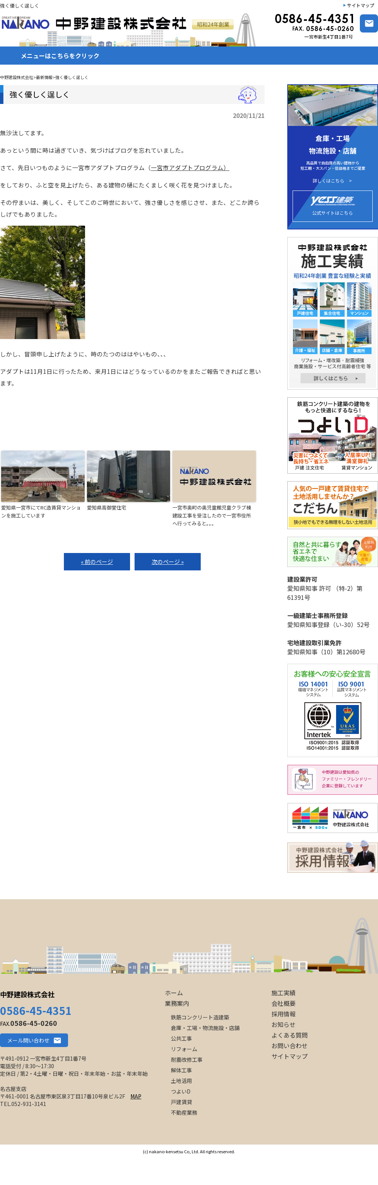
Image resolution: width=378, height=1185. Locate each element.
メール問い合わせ (28, 1040)
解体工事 (181, 1070)
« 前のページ (97, 561)
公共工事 (181, 1038)
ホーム (174, 992)
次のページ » (168, 561)
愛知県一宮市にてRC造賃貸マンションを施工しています (41, 511)
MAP (135, 1096)
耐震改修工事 (187, 1059)
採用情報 (283, 1013)
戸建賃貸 (181, 1102)
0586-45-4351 (36, 1010)
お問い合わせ (289, 1045)
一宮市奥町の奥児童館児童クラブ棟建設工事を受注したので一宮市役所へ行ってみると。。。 (211, 515)
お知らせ (283, 1024)
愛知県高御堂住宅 (106, 507)
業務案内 (177, 1003)
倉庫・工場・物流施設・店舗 (205, 1028)
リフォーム (184, 1049)
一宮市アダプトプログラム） (190, 167)
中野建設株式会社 (27, 994)
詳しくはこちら (328, 180)
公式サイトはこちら (332, 206)
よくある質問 (289, 1034)
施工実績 (283, 992)
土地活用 (181, 1080)
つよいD (181, 1091)
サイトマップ (360, 5)
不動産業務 (184, 1112)
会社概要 (283, 1003)
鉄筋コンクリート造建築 (200, 1017)
